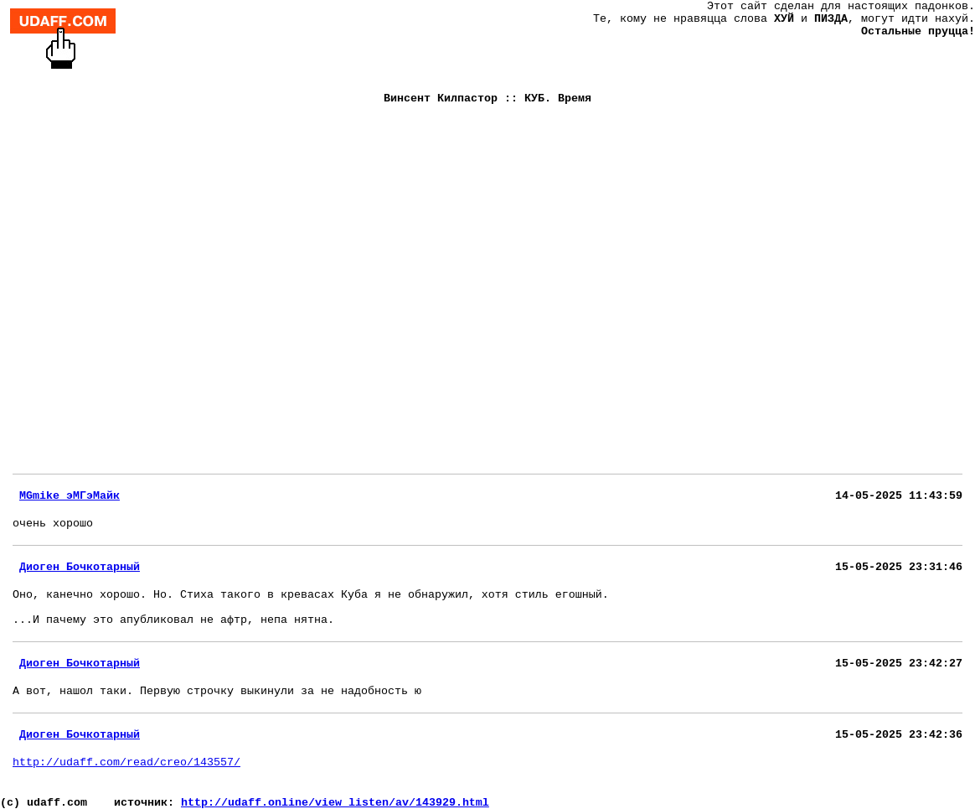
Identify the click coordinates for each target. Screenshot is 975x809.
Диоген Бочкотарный (79, 567)
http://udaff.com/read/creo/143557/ (126, 762)
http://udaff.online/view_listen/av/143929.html (335, 802)
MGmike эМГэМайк (69, 496)
